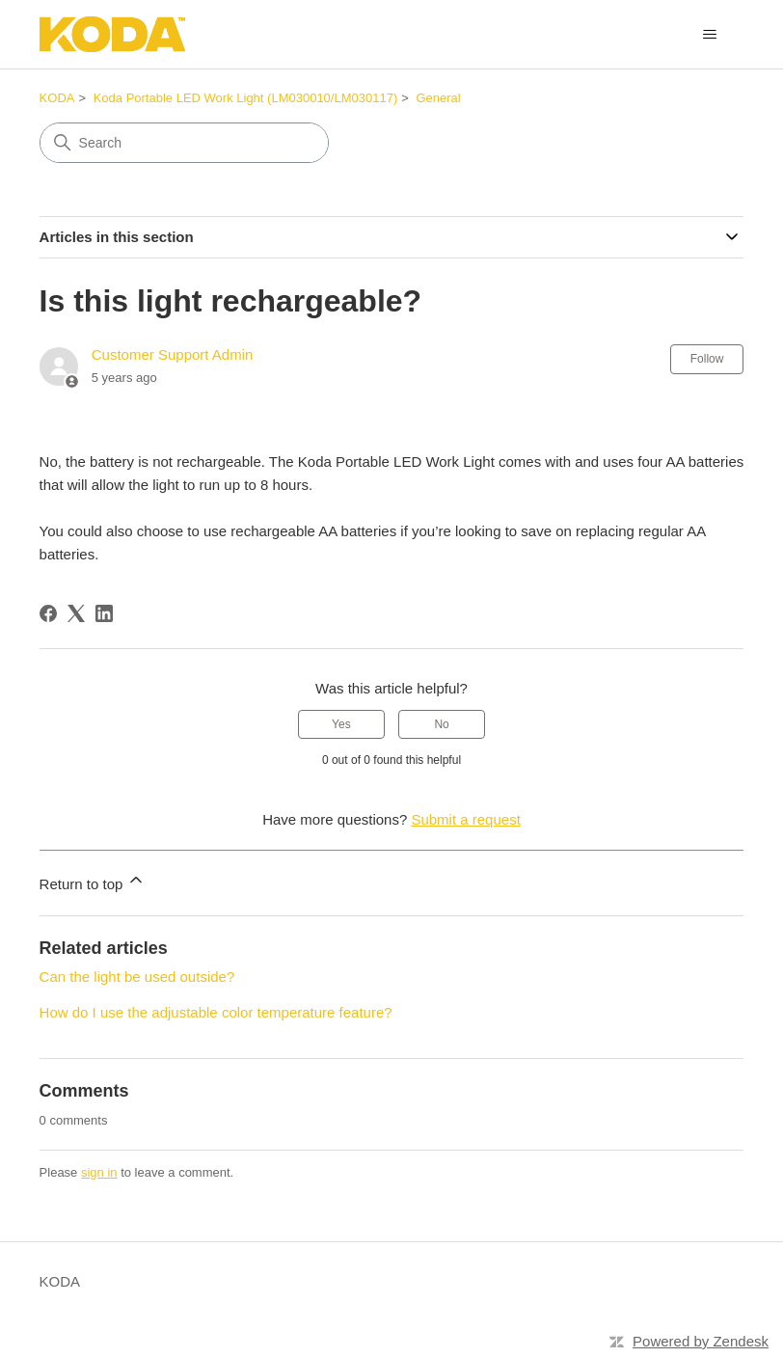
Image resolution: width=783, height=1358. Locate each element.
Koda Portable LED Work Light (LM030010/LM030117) (246, 98)
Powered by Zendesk (701, 1341)
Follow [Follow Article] (707, 359)
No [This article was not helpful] (441, 724)
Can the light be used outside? (137, 976)
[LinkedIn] (104, 613)
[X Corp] (76, 613)
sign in (99, 1172)
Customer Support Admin (173, 354)
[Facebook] (48, 613)
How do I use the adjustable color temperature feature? (216, 1012)
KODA (57, 98)
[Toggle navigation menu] (709, 34)
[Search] (184, 142)
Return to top (93, 881)
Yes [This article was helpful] (341, 724)
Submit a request (465, 819)
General (438, 98)
